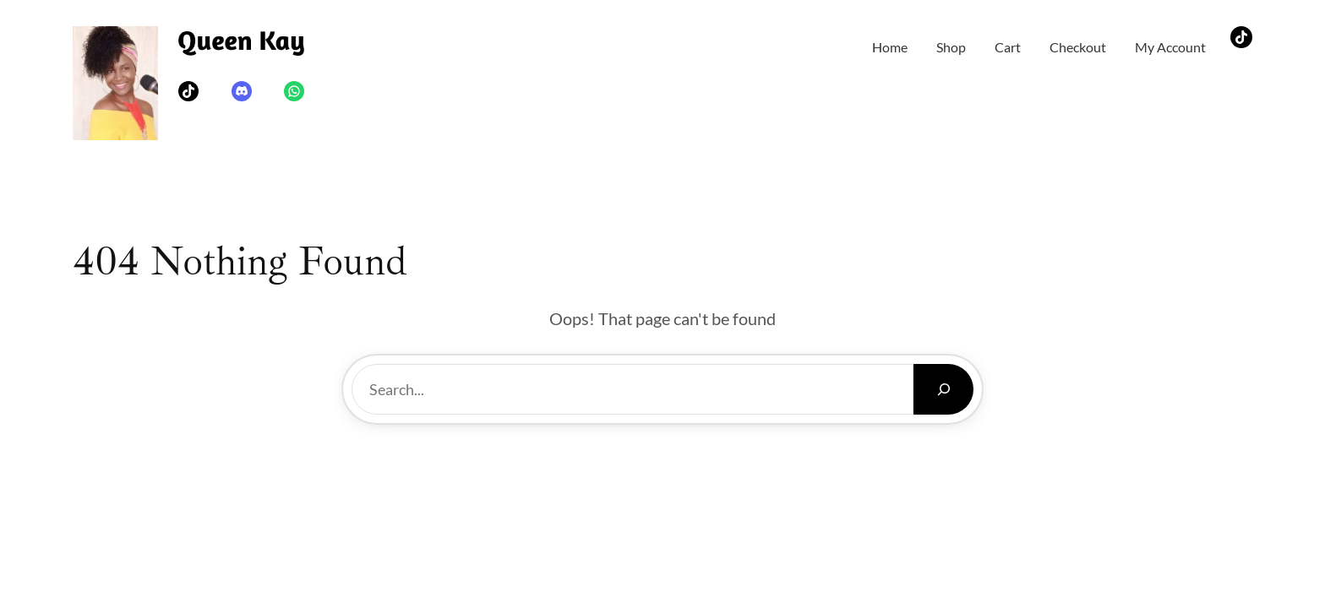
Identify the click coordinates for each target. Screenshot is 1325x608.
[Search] (943, 389)
